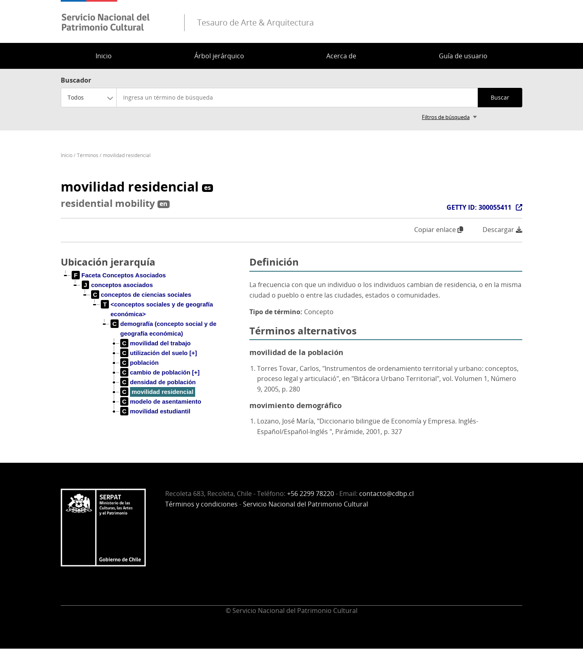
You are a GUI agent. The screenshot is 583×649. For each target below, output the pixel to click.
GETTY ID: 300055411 (479, 207)
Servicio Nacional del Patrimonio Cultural (305, 504)
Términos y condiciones (201, 504)
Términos (87, 155)
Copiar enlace (438, 229)
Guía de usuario (463, 55)
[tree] (152, 349)
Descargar (502, 230)
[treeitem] (119, 275)
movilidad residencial (127, 155)
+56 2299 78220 (310, 493)
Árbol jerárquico (219, 55)
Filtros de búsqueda (446, 117)
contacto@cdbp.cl (386, 493)
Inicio (104, 55)
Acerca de (341, 55)
